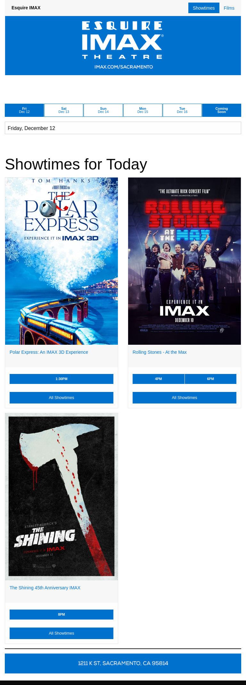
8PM (61, 614)
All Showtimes (61, 397)
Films (229, 8)
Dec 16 (182, 110)
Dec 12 (24, 110)
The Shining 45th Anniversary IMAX (45, 587)
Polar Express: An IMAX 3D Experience (49, 352)
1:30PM (62, 379)
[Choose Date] (123, 128)
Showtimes (204, 8)
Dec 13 (64, 110)
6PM (210, 379)
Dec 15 (143, 110)
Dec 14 (103, 110)
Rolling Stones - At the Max (160, 352)
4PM (158, 379)
